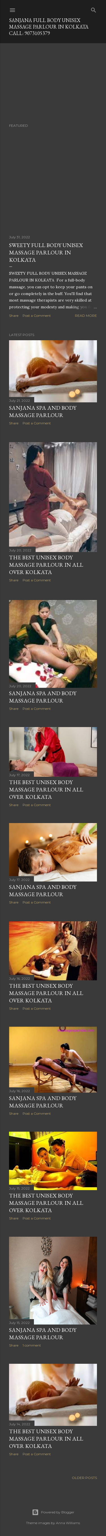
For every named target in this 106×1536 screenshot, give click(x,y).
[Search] (93, 8)
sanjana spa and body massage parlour (42, 411)
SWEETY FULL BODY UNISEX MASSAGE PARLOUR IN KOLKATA (46, 252)
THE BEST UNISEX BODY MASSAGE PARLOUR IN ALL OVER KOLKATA (46, 564)
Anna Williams (68, 1520)
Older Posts (84, 1474)
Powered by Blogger (53, 1509)
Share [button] (13, 315)
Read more (86, 315)
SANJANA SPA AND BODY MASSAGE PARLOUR (42, 694)
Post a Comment (37, 315)
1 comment (32, 1343)
